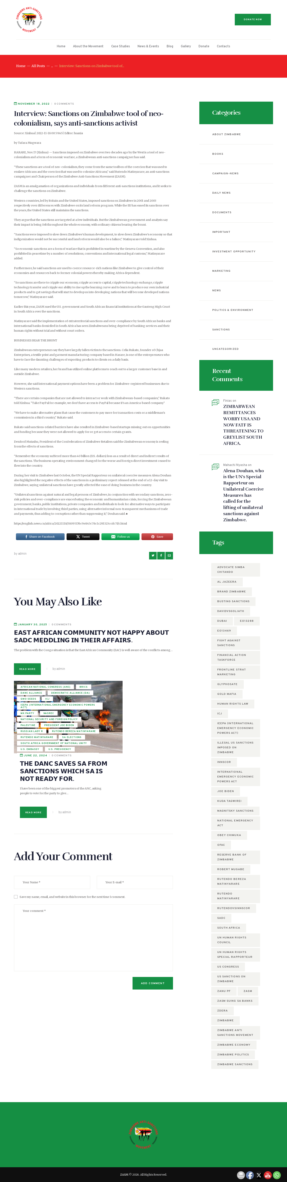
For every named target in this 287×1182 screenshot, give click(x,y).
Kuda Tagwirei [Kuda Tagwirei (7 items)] (229, 801)
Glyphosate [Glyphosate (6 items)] (227, 684)
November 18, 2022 (34, 104)
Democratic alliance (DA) (40, 702)
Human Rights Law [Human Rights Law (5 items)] (232, 704)
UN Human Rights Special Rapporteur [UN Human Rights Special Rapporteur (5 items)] (235, 955)
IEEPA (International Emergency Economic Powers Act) (42, 717)
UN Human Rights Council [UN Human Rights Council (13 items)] (231, 940)
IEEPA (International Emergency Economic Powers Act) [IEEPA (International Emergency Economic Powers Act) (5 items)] (235, 728)
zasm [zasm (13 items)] (248, 991)
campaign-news (225, 173)
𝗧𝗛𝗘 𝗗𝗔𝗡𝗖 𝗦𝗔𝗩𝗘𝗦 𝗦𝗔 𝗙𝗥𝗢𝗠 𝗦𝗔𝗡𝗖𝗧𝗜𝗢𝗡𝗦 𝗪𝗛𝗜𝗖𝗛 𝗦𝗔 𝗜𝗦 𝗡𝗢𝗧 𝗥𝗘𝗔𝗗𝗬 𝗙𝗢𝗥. (128, 699)
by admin (20, 554)
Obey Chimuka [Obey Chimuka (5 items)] (229, 835)
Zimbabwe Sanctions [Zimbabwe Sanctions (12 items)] (235, 1064)
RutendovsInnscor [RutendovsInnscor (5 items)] (233, 908)
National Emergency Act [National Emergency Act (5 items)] (235, 823)
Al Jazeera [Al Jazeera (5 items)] (227, 582)
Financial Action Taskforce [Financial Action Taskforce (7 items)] (231, 657)
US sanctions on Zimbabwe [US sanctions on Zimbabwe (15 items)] (231, 979)
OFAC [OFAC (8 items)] (221, 845)
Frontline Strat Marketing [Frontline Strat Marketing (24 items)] (231, 672)
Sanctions (221, 329)
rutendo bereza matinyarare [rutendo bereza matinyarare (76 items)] (231, 882)
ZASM (124, 1174)
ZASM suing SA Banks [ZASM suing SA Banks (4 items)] (235, 1001)
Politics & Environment (232, 310)
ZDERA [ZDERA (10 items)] (222, 1010)
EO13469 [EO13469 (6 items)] (224, 631)
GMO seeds (28, 708)
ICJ (47, 708)
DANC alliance (48, 696)
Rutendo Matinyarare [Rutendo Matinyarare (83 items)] (228, 896)
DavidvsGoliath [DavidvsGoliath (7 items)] (230, 611)
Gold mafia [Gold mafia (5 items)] (227, 694)
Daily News (221, 193)
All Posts (38, 66)
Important (221, 232)
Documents (221, 212)
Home (20, 66)
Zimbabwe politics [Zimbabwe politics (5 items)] (233, 1054)
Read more (27, 669)
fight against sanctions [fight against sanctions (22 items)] (229, 643)
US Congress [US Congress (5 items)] (228, 967)
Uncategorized (225, 349)
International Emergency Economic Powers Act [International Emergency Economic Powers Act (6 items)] (235, 776)
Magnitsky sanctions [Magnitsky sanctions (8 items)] (235, 811)
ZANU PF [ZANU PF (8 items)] (224, 991)
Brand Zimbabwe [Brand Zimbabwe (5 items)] (231, 591)
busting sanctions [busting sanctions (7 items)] (233, 601)
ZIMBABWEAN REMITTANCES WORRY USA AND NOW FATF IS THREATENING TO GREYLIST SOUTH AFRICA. (243, 425)
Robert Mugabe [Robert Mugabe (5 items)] (230, 869)
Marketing (221, 271)
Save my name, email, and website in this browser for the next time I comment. (72, 824)
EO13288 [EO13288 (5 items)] (247, 621)
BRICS (25, 696)
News (216, 290)
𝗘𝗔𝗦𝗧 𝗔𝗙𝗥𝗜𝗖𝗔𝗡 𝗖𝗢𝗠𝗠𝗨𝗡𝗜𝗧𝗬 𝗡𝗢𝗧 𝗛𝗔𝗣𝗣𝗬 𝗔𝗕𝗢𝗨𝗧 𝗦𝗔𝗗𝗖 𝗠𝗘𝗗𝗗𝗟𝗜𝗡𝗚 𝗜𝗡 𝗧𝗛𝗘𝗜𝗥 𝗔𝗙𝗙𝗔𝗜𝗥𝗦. (91, 636)
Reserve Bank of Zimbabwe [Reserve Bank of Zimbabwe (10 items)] (232, 857)
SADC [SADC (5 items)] (221, 918)
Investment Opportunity (234, 251)
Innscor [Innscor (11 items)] (224, 762)
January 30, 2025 (32, 624)
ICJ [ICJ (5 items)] (219, 713)
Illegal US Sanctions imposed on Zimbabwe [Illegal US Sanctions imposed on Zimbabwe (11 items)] (235, 747)
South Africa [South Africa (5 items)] (228, 928)
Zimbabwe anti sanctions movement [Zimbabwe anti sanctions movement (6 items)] (235, 1033)
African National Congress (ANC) (41, 689)
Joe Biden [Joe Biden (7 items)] (225, 791)
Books (217, 154)
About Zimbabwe (226, 134)
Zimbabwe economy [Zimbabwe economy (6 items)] (234, 1045)
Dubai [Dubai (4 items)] (222, 621)
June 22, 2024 (100, 683)
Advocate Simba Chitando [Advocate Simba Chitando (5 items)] (231, 570)
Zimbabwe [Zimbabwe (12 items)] (225, 1020)
